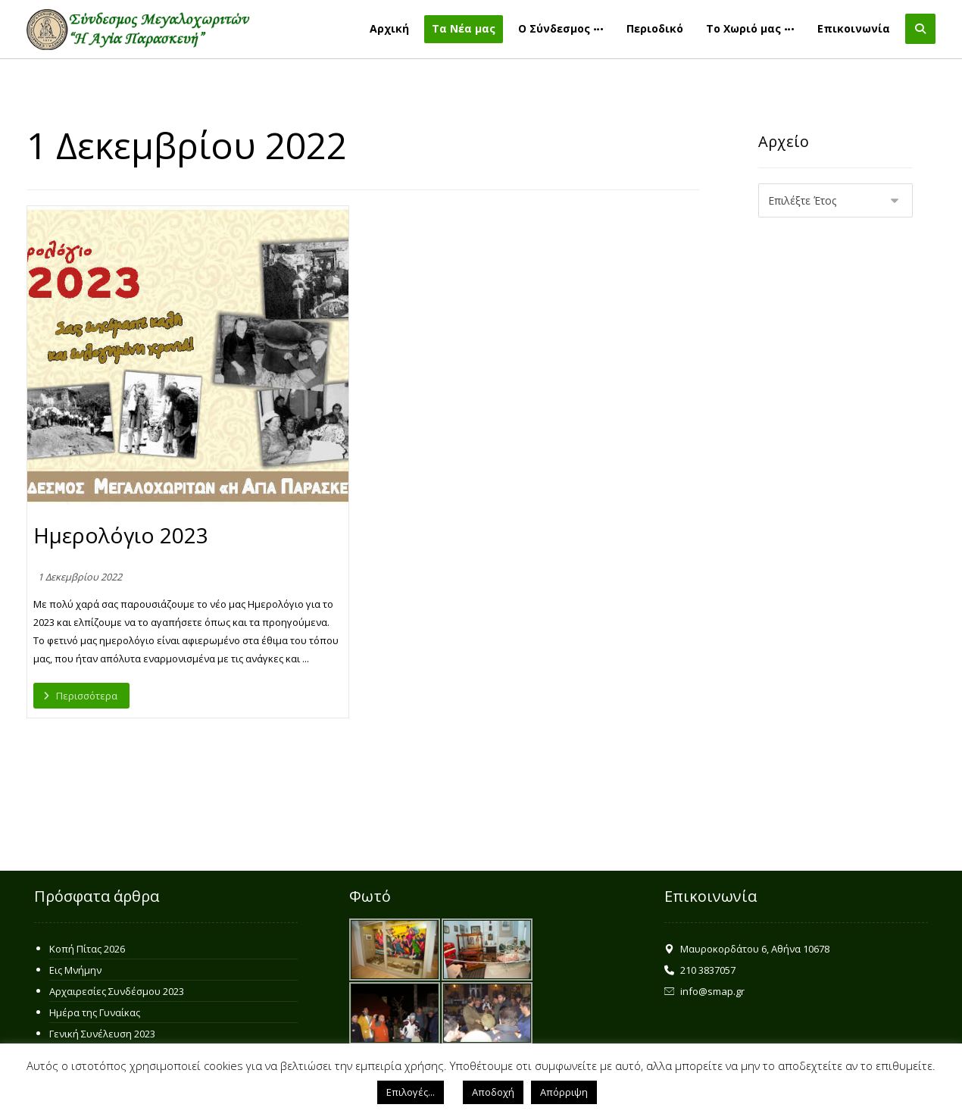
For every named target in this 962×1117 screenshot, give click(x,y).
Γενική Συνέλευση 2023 (102, 1033)
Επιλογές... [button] (410, 1092)
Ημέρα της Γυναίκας (94, 1012)
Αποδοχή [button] (493, 1092)
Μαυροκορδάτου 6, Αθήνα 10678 (746, 949)
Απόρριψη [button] (564, 1092)
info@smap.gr (704, 991)
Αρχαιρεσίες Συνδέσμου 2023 (116, 991)
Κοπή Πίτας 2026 (87, 949)
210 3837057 (700, 970)
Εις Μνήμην (75, 970)
